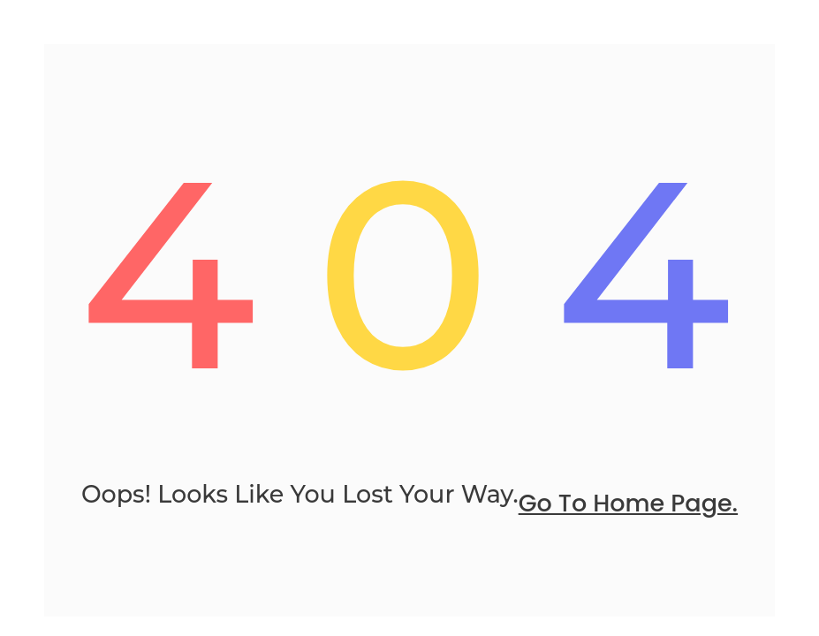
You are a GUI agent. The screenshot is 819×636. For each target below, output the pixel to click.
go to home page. (628, 503)
